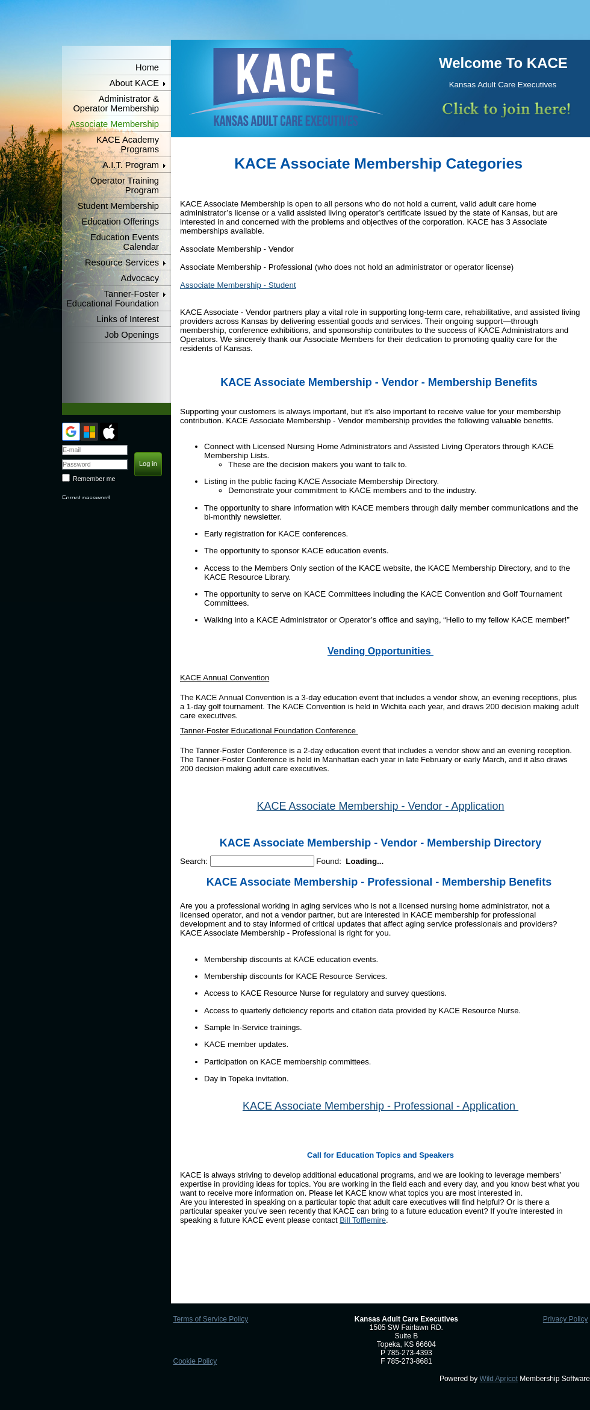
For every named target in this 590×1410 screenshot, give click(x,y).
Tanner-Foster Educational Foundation (112, 298)
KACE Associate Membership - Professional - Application (380, 1106)
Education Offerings (120, 221)
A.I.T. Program (130, 165)
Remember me (94, 478)
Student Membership (118, 206)
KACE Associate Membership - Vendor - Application (380, 806)
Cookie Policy (195, 1361)
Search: (194, 861)
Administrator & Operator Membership (116, 103)
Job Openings (132, 335)
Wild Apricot (499, 1378)
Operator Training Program (124, 185)
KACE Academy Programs (127, 144)
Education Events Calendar (124, 242)
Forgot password (86, 498)
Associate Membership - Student (238, 285)
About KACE (134, 83)
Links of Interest (128, 319)
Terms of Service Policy (210, 1319)
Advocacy (139, 278)
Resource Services (122, 262)
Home (147, 67)
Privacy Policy (565, 1319)
